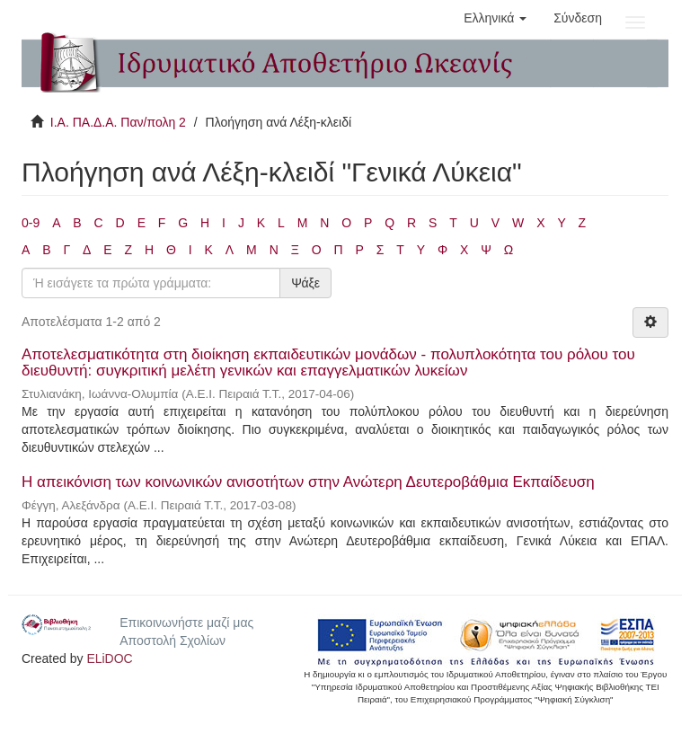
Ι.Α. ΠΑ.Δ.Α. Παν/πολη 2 (118, 122)
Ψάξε (305, 283)
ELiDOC (109, 658)
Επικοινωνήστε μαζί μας (186, 622)
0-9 (31, 223)
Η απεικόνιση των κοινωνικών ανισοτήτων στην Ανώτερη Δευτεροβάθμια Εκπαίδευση (308, 481)
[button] (495, 18)
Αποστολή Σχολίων (172, 640)
